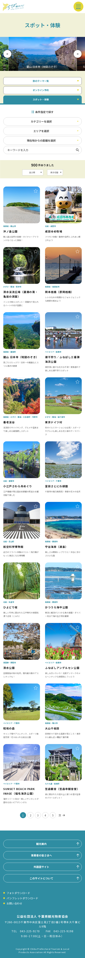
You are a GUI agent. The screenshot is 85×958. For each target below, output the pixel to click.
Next (77, 54)
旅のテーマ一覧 (41, 81)
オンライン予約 (41, 90)
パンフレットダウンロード (22, 898)
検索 (77, 150)
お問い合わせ (14, 903)
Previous (7, 54)
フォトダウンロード (18, 893)
